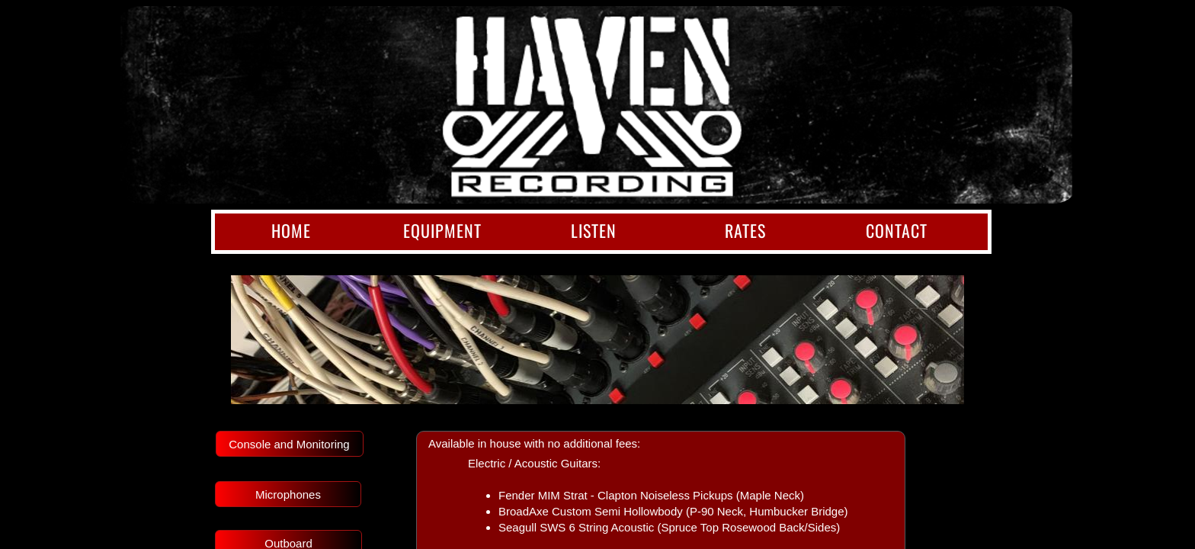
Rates (745, 230)
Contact (896, 230)
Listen (594, 230)
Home (291, 230)
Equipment (442, 230)
